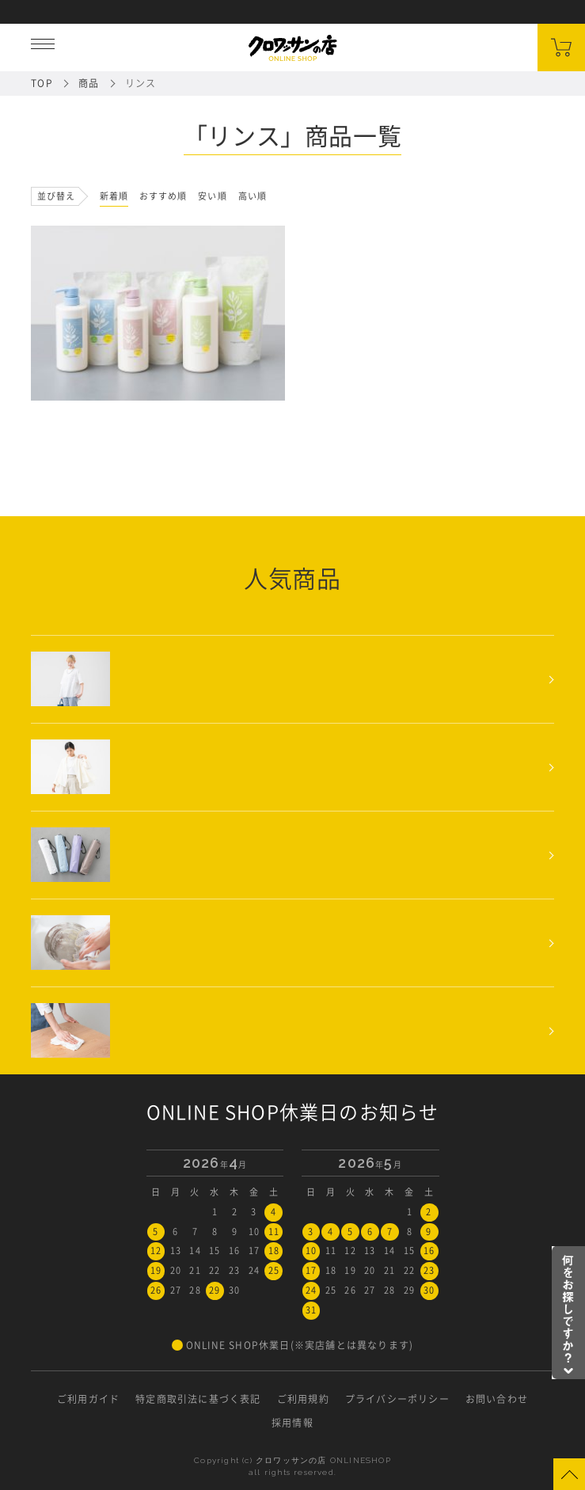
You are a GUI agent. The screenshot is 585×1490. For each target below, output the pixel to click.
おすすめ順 (163, 196)
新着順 (114, 196)
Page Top (569, 1474)
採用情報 (292, 1423)
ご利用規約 (303, 1399)
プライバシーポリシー (397, 1399)
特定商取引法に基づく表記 (197, 1399)
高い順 (252, 196)
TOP (42, 83)
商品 (88, 83)
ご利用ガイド (88, 1399)
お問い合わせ (496, 1399)
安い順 (212, 196)
